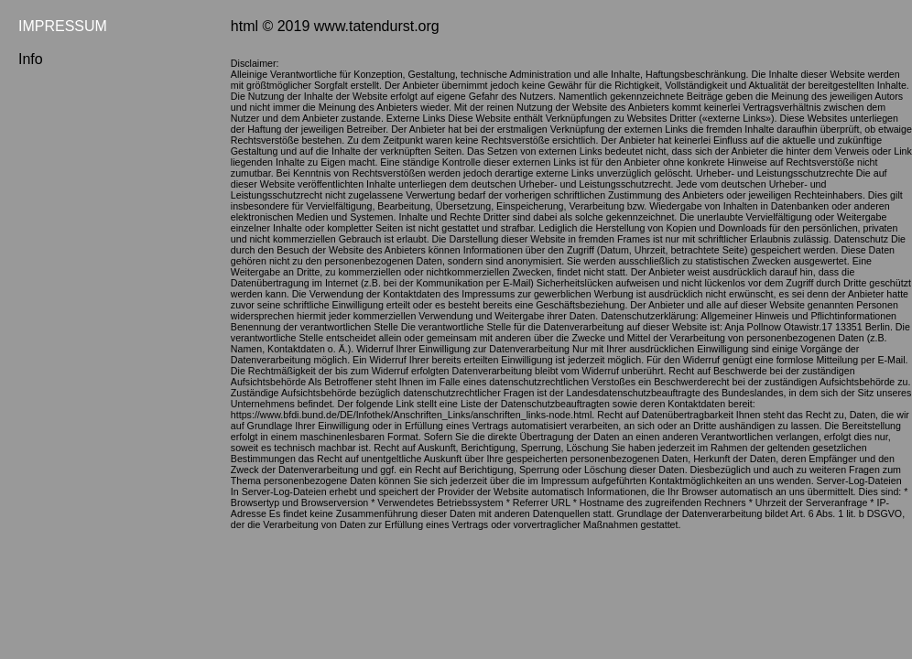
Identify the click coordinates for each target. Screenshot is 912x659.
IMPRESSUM (62, 26)
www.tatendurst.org (377, 26)
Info (30, 59)
